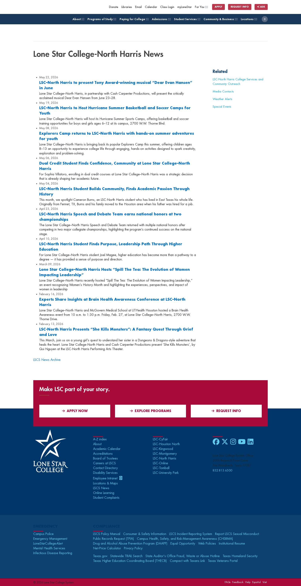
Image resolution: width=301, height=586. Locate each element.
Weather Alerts (222, 99)
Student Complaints (106, 497)
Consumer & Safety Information (144, 534)
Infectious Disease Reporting (52, 553)
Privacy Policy (133, 548)
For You (201, 7)
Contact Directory (105, 468)
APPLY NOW (75, 411)
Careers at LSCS (104, 463)
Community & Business (220, 19)
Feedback (237, 582)
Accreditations (103, 453)
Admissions (161, 19)
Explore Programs (150, 411)
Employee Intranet (105, 478)
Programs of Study (102, 19)
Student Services (187, 19)
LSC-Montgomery (165, 453)
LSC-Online (160, 463)
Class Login (167, 7)
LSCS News (101, 488)
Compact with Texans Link (187, 560)
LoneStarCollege (47, 543)
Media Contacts (223, 91)
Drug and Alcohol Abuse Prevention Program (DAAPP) (130, 543)
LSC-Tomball (161, 468)
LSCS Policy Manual (106, 534)
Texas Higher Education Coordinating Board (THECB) (130, 560)
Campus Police (43, 534)
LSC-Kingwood (163, 449)
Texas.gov (100, 556)
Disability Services (105, 472)
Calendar (151, 7)
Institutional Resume (232, 543)
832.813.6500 (222, 470)
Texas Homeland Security (240, 556)
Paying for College (134, 19)
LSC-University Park (166, 472)
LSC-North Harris (164, 458)
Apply (218, 7)
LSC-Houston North (166, 444)
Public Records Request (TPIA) (113, 538)
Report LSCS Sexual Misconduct (237, 534)
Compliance (106, 526)
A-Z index (100, 439)
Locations (249, 19)
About (78, 19)
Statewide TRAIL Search (126, 556)
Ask (261, 7)
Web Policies (207, 543)
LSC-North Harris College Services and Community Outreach (238, 81)
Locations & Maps (105, 483)
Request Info (240, 7)
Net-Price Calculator (107, 548)
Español (256, 582)
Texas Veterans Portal (223, 560)
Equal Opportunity (182, 543)
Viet (265, 582)
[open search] (265, 19)
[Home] (62, 7)
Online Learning (103, 493)
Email (138, 7)
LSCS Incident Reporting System (190, 534)
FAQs (227, 582)
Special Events (222, 106)
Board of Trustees (105, 458)
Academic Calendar (106, 449)
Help (247, 582)
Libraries (126, 7)
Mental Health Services (49, 548)
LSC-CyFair (160, 439)
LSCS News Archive (47, 359)
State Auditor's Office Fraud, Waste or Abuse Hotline (183, 556)
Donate (113, 7)
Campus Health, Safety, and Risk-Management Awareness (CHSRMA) (185, 538)
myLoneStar (184, 7)
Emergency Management (50, 538)
